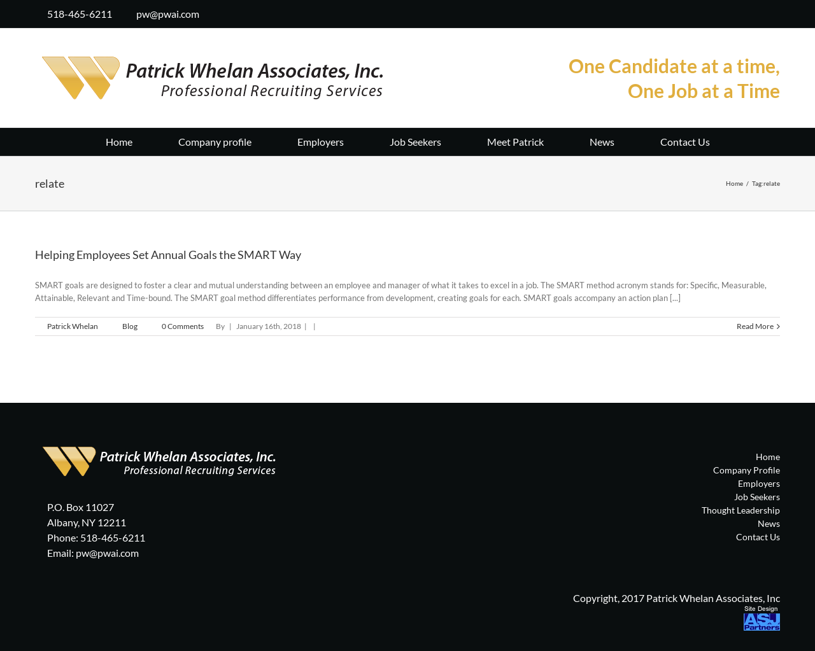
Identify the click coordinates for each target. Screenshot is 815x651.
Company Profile (746, 470)
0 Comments (183, 326)
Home (768, 456)
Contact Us (758, 536)
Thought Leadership (741, 510)
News (769, 523)
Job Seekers (757, 496)
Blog (130, 326)
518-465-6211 (79, 14)
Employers (759, 483)
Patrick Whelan (72, 326)
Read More (755, 326)
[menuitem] (142, 140)
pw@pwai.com (167, 14)
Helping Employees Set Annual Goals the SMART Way (168, 255)
